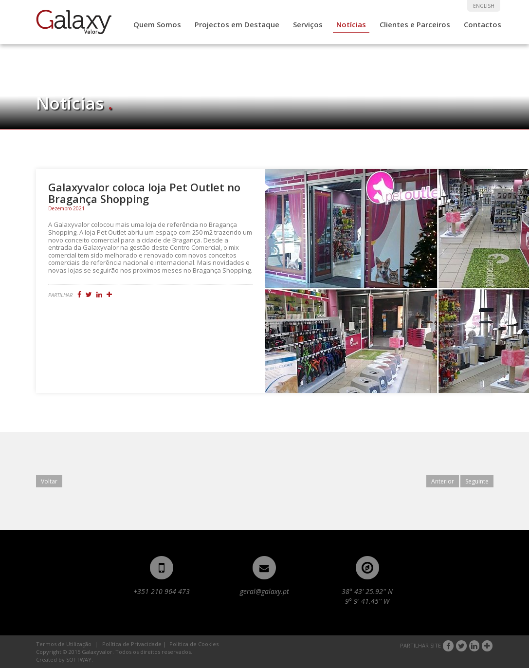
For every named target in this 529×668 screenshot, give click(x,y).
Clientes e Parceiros (415, 24)
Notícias (351, 24)
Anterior (442, 481)
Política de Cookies (194, 644)
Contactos (482, 24)
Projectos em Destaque (237, 24)
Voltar (49, 481)
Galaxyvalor (73, 22)
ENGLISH (483, 5)
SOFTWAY (78, 659)
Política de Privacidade (132, 644)
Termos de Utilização (63, 644)
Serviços (308, 24)
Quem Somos (157, 24)
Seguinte (477, 481)
